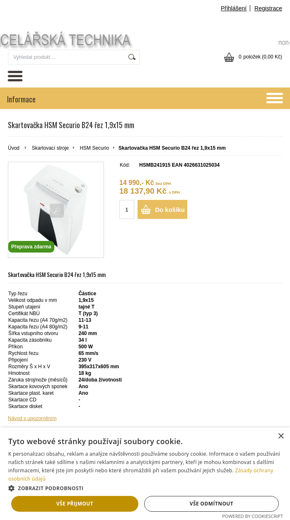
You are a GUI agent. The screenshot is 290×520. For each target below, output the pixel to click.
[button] (145, 488)
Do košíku (170, 209)
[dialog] (145, 474)
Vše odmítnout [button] (211, 503)
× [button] (281, 436)
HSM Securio (94, 148)
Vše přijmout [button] (74, 503)
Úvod (13, 148)
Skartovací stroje (50, 148)
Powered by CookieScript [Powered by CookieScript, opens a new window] (252, 516)
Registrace (268, 8)
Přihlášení (234, 8)
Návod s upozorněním (32, 418)
